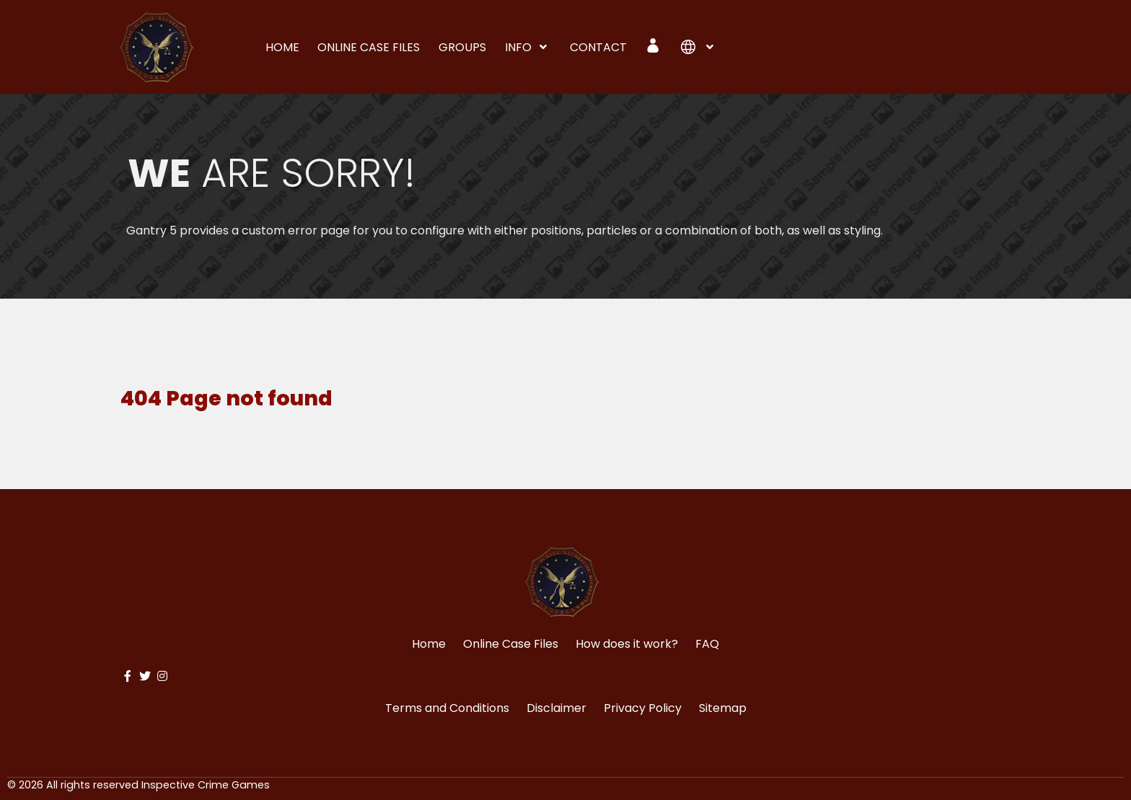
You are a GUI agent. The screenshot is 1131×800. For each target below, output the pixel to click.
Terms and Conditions (447, 708)
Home (429, 644)
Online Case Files (510, 644)
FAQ (707, 644)
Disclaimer (556, 708)
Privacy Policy (643, 708)
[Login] (654, 45)
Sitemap (723, 708)
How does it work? (627, 644)
